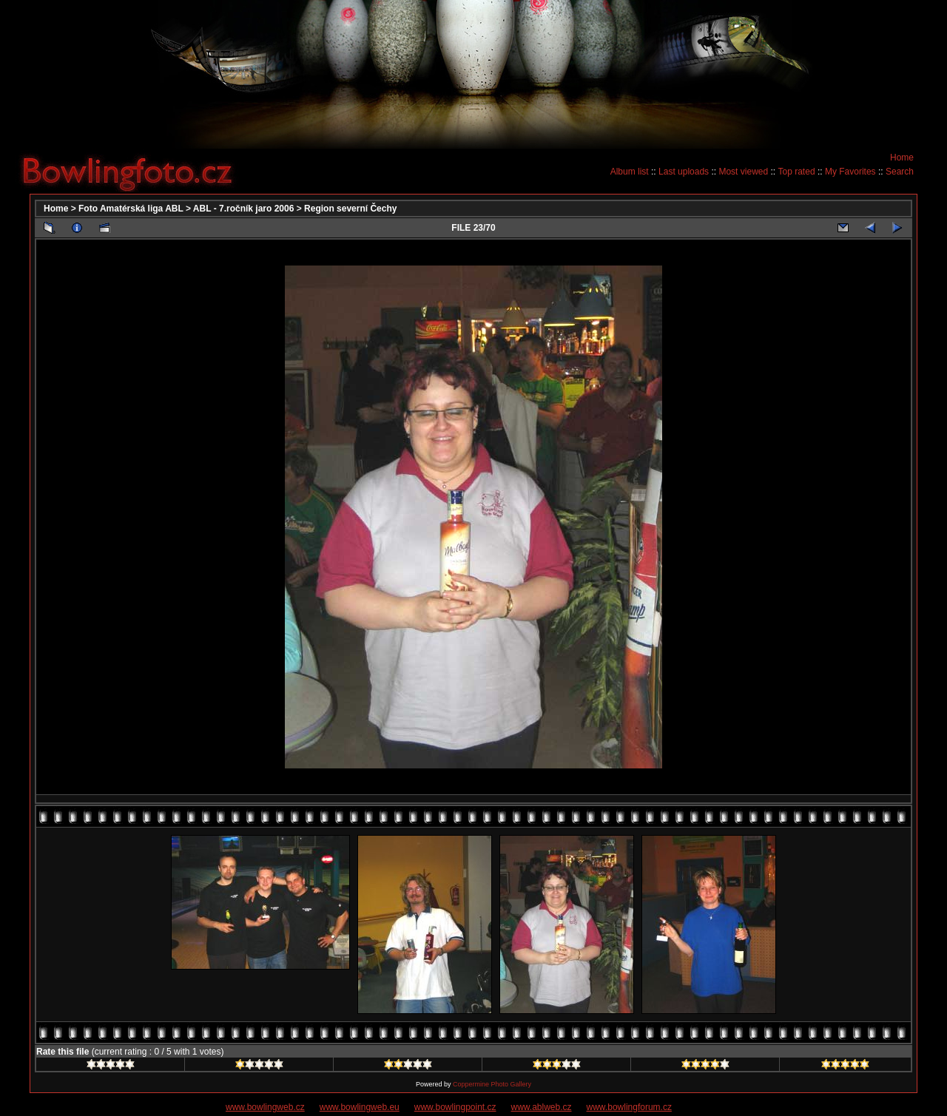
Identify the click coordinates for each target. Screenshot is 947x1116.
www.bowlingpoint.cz (455, 1107)
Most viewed (743, 171)
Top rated (796, 171)
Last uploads (683, 171)
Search (900, 171)
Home (902, 157)
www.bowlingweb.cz (265, 1107)
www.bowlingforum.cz (629, 1107)
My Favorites (850, 171)
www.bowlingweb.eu (360, 1107)
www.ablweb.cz (541, 1107)
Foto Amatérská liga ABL (130, 208)
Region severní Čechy (350, 208)
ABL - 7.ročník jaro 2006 (243, 208)
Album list (629, 171)
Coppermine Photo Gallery (492, 1084)
